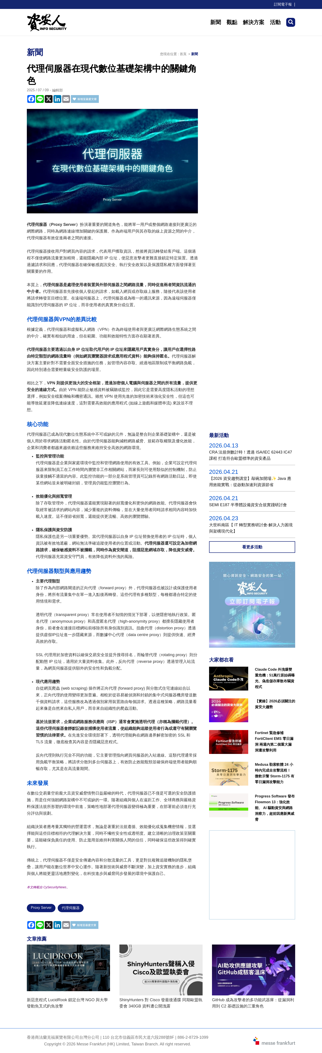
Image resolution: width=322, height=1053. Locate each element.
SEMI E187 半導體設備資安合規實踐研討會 (248, 505)
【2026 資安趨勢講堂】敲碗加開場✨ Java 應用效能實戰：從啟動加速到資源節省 (250, 481)
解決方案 (253, 22)
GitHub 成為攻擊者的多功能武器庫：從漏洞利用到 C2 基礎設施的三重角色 (253, 1003)
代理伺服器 (71, 908)
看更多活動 (252, 547)
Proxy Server (41, 907)
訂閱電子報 (283, 4)
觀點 (232, 22)
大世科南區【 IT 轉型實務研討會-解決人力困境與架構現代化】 (251, 528)
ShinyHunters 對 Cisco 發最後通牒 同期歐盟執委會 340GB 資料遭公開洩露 (160, 1003)
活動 (275, 22)
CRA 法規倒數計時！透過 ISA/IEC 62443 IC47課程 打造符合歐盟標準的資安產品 (250, 455)
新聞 (215, 22)
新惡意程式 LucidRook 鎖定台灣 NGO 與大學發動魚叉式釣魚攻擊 (67, 1003)
